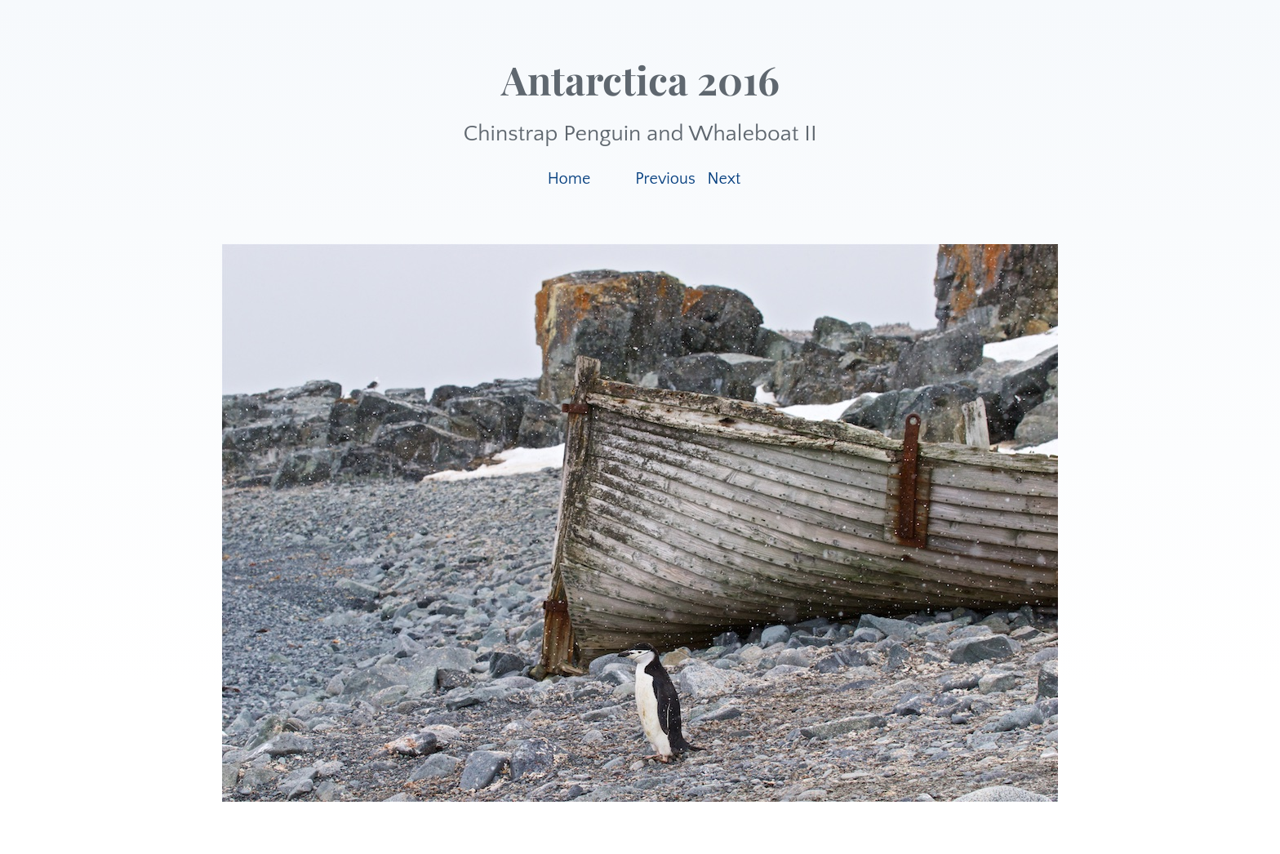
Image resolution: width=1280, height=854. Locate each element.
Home (569, 179)
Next (724, 179)
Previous (665, 179)
